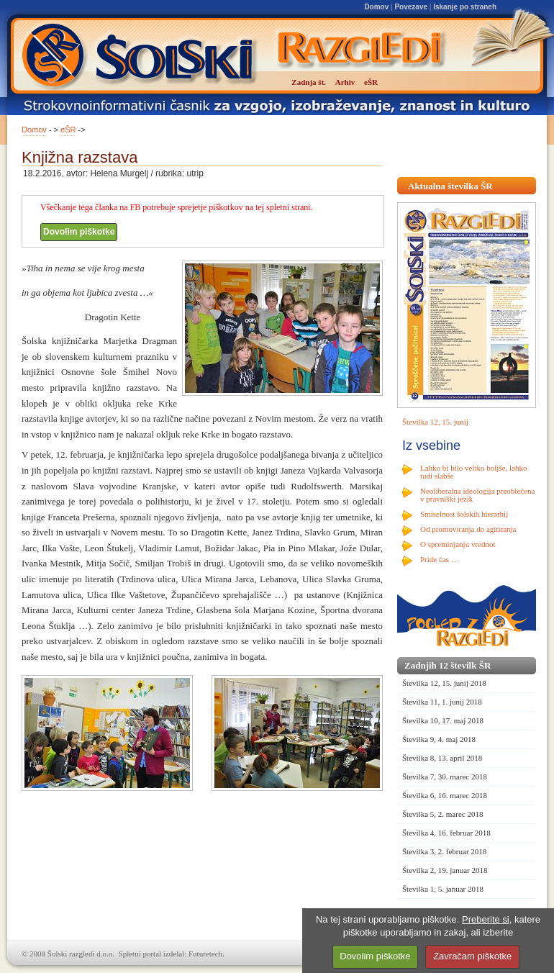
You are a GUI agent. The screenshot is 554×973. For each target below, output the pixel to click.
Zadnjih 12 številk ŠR (447, 665)
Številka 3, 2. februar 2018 (444, 851)
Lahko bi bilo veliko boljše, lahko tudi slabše (473, 471)
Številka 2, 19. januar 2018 (445, 870)
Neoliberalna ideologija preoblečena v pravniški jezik (477, 494)
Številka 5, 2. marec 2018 (442, 814)
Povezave (410, 7)
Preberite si (485, 919)
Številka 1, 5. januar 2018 (442, 888)
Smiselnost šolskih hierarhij (464, 514)
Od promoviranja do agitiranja (468, 529)
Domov (376, 7)
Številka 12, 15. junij (435, 421)
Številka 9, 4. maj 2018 (439, 739)
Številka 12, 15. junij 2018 (444, 683)
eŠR (68, 129)
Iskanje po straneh (464, 7)
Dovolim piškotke (78, 232)
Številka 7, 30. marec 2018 (444, 776)
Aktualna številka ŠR (450, 186)
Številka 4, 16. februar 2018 (446, 832)
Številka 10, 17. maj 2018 (442, 720)
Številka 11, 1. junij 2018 (442, 701)
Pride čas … (439, 559)
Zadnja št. (308, 82)
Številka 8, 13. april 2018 (442, 757)
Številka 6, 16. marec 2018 (444, 795)
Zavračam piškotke (472, 956)
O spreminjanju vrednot (457, 544)
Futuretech (205, 953)
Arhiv (345, 82)
